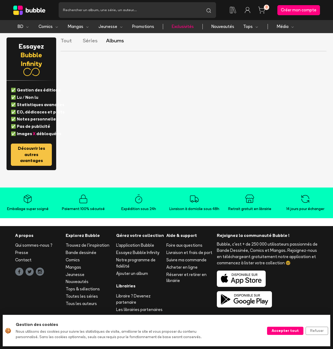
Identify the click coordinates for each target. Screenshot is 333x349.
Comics (49, 26)
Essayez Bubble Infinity (137, 252)
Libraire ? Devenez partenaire (133, 299)
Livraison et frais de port (189, 252)
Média (285, 26)
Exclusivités (183, 26)
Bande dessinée (81, 252)
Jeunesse (111, 26)
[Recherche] (130, 10)
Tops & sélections (83, 288)
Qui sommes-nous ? (33, 245)
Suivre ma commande (186, 259)
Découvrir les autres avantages (31, 154)
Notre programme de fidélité (136, 263)
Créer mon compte (298, 9)
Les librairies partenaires (139, 309)
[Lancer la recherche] (208, 10)
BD (23, 26)
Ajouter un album (132, 273)
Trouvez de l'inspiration (87, 245)
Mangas (78, 26)
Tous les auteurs (81, 303)
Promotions (143, 26)
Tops (251, 26)
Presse (21, 252)
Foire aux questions (184, 245)
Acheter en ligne (182, 267)
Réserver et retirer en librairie (186, 277)
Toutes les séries (82, 296)
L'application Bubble (135, 245)
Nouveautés (222, 26)
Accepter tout (285, 330)
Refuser (317, 330)
